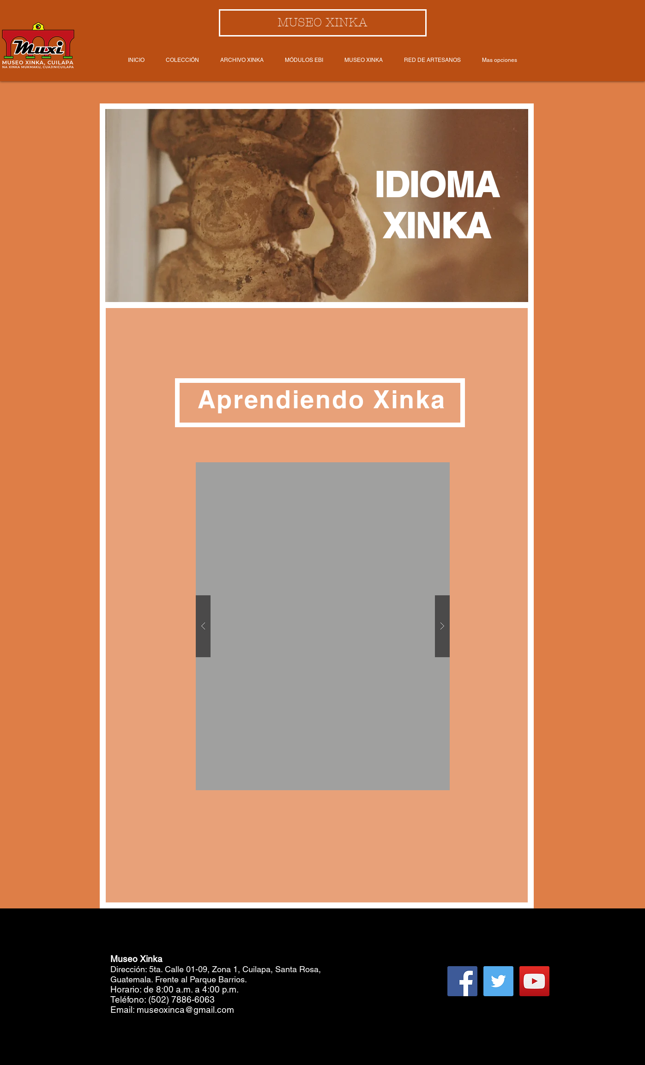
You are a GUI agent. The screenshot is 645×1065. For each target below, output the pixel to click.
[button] (323, 626)
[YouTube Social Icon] (534, 981)
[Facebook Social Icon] (462, 981)
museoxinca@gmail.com (185, 1009)
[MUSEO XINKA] (323, 22)
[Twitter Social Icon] (498, 981)
